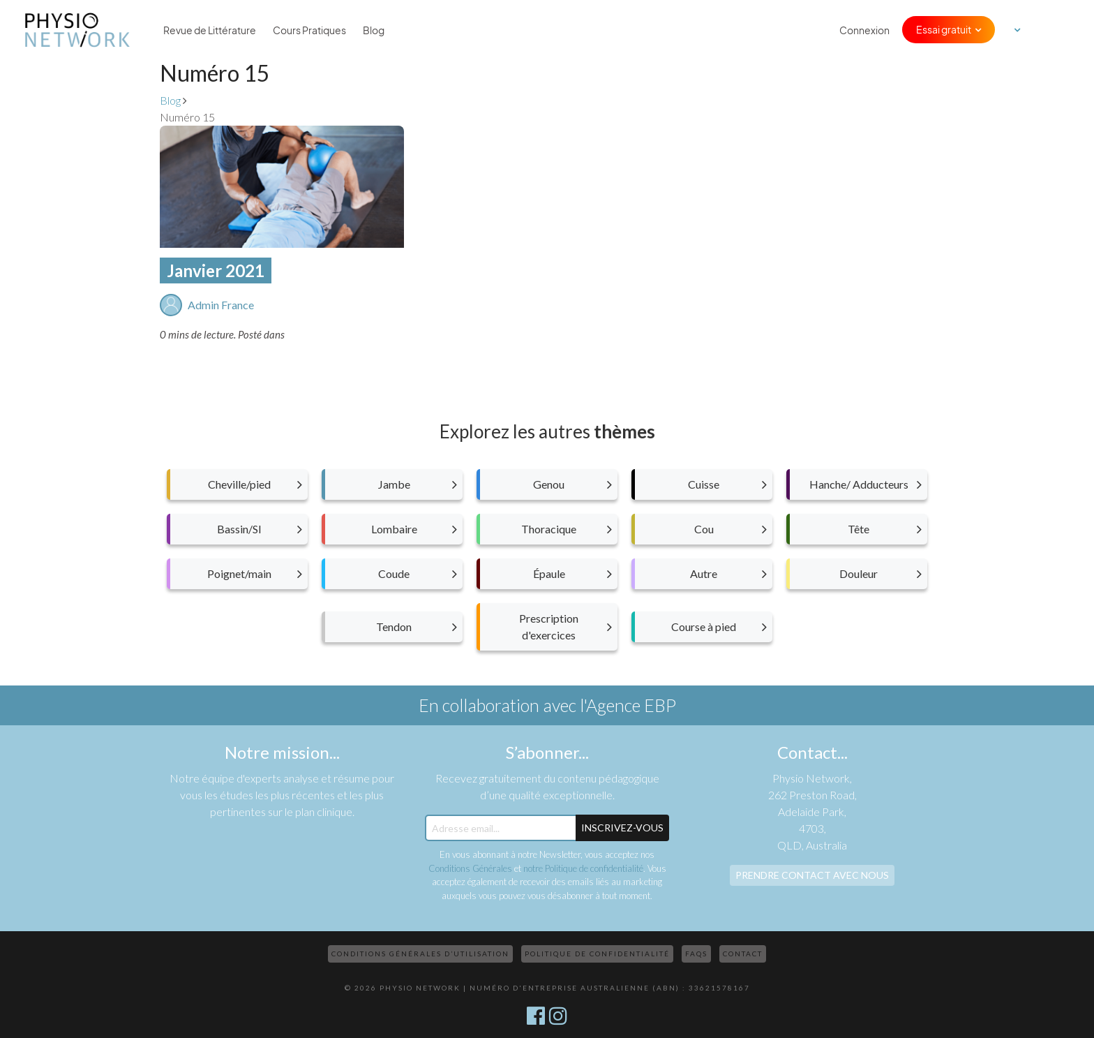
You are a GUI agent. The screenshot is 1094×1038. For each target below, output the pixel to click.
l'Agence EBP (628, 705)
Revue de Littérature (209, 30)
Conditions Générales (470, 868)
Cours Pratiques (309, 30)
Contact (743, 953)
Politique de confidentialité (597, 953)
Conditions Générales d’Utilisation (420, 953)
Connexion (864, 30)
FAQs (696, 953)
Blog (373, 30)
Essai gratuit (943, 29)
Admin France (221, 304)
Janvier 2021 (215, 270)
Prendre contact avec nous (812, 875)
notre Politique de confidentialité (583, 868)
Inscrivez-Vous (622, 827)
